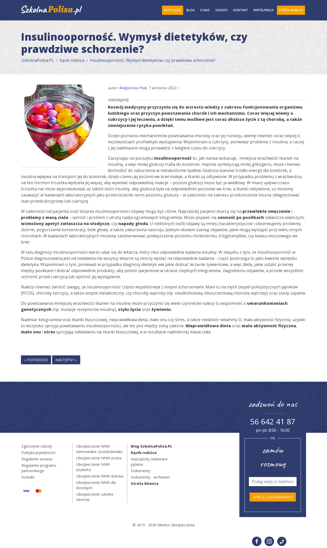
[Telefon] (273, 481)
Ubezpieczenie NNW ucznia (98, 458)
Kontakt (240, 10)
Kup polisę (172, 10)
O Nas (205, 10)
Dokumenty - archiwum (150, 477)
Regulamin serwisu (36, 459)
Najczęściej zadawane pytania (149, 462)
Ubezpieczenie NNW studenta (93, 467)
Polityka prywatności (38, 452)
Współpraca (263, 10)
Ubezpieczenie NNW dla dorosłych (96, 485)
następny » (66, 359)
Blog (190, 10)
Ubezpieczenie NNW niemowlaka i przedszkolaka (99, 449)
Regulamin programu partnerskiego (38, 468)
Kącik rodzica (72, 60)
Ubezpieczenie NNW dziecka (99, 476)
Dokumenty (140, 470)
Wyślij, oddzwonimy (273, 497)
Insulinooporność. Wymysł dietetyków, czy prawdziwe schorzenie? (153, 60)
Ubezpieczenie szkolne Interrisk (94, 497)
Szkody (221, 10)
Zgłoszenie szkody (36, 446)
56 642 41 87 (272, 421)
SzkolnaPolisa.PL (38, 60)
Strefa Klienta (291, 10)
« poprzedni (36, 359)
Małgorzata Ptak (132, 87)
